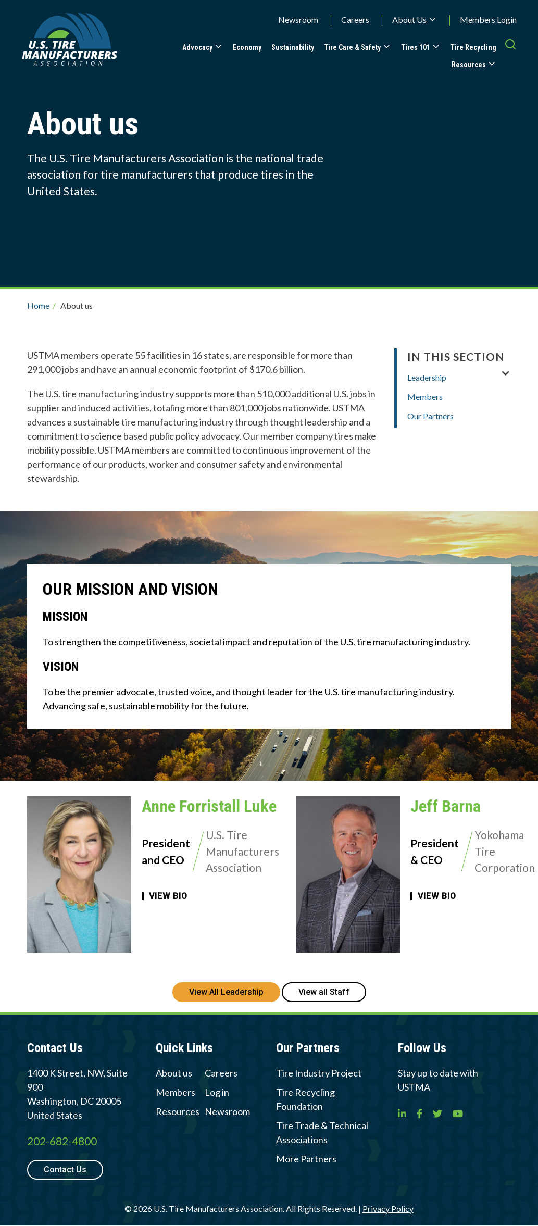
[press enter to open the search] (510, 54)
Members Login (488, 19)
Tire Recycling (473, 47)
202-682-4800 (62, 1140)
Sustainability (292, 47)
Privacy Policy (388, 1209)
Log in (217, 1092)
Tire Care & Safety (352, 47)
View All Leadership (226, 992)
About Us (409, 19)
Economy (247, 47)
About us (174, 1073)
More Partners (306, 1159)
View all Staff (323, 992)
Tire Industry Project (318, 1073)
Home (38, 305)
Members (425, 397)
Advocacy (197, 47)
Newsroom (298, 19)
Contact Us (65, 1169)
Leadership (426, 377)
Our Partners (430, 416)
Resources (469, 64)
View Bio (168, 896)
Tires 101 (415, 47)
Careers (355, 19)
